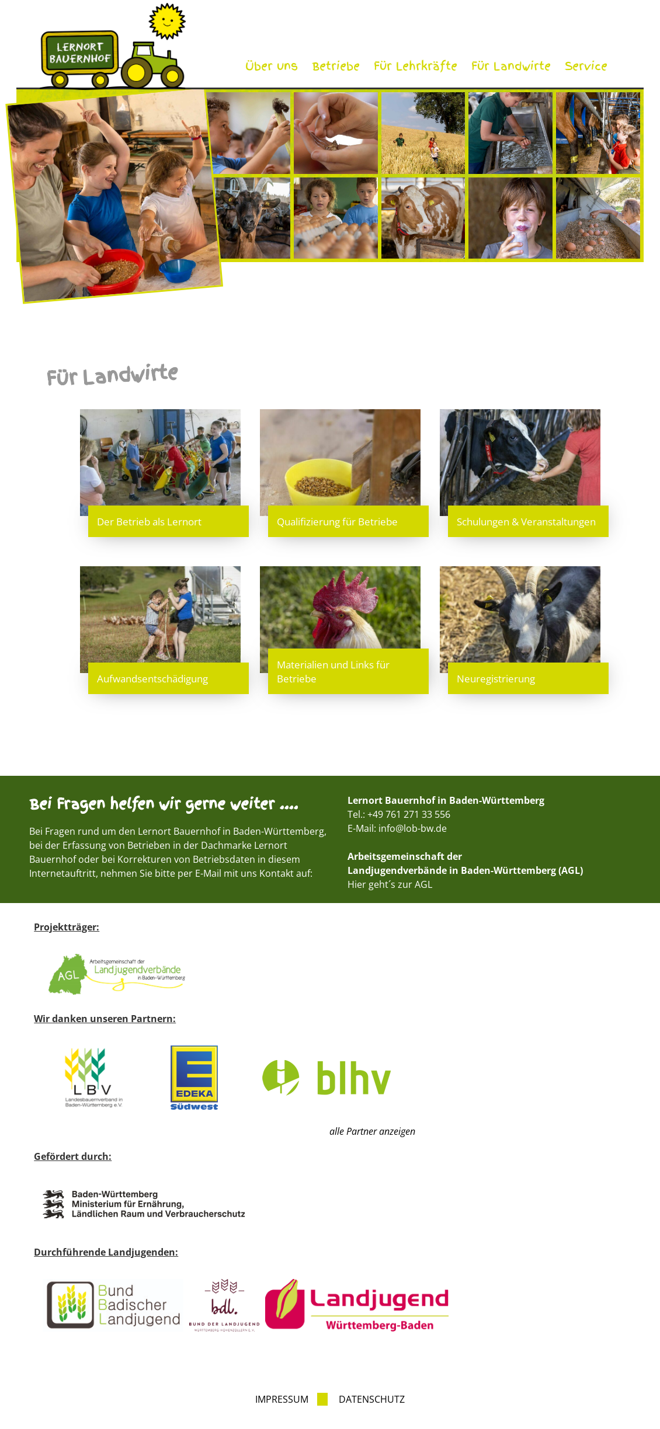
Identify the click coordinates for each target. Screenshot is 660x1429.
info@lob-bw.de (412, 828)
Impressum (281, 1399)
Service (586, 66)
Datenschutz (372, 1399)
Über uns (271, 66)
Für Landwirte (511, 66)
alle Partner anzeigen (372, 1131)
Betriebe (336, 66)
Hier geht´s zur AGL (390, 884)
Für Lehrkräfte (415, 66)
